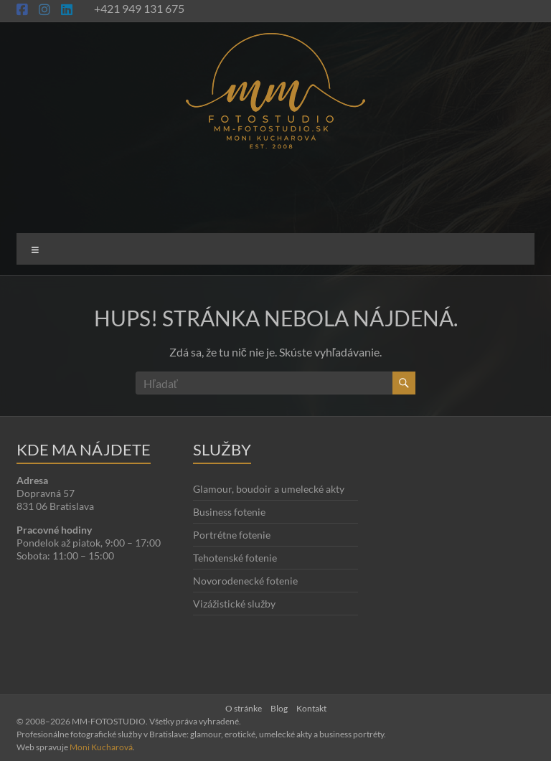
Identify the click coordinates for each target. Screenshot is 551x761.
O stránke (243, 708)
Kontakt (311, 708)
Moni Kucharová (101, 747)
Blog (279, 708)
